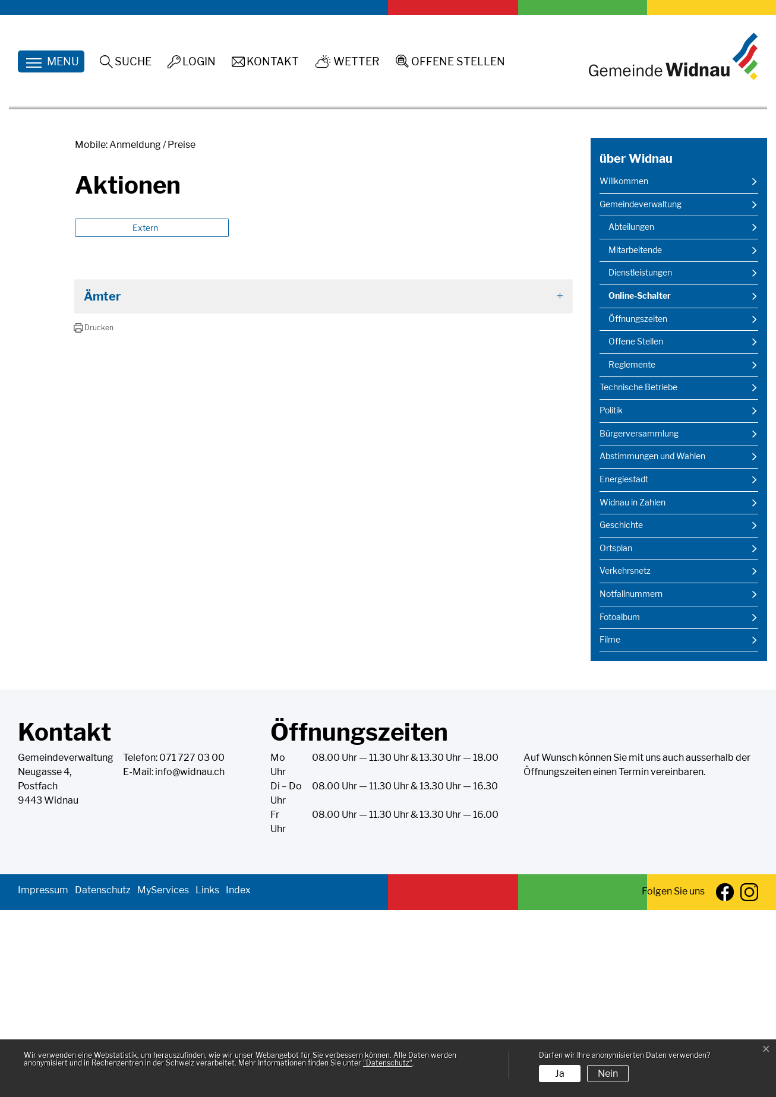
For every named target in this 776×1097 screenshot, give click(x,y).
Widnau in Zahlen (632, 689)
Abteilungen (631, 414)
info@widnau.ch (190, 959)
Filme (610, 826)
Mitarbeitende (635, 437)
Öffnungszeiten (637, 506)
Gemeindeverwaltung (641, 391)
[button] (93, 515)
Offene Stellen (635, 528)
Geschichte (621, 712)
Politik (611, 597)
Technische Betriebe (638, 574)
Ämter (102, 483)
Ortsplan (616, 735)
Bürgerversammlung (639, 620)
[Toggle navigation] (51, 61)
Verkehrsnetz (625, 758)
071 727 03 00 (192, 944)
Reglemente (631, 551)
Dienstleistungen (640, 459)
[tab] (323, 483)
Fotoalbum (620, 804)
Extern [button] (146, 415)
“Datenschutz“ (387, 1062)
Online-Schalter (639, 486)
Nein (608, 1073)
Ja (559, 1073)
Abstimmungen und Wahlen (652, 643)
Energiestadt (624, 666)
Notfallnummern (631, 781)
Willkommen (624, 368)
